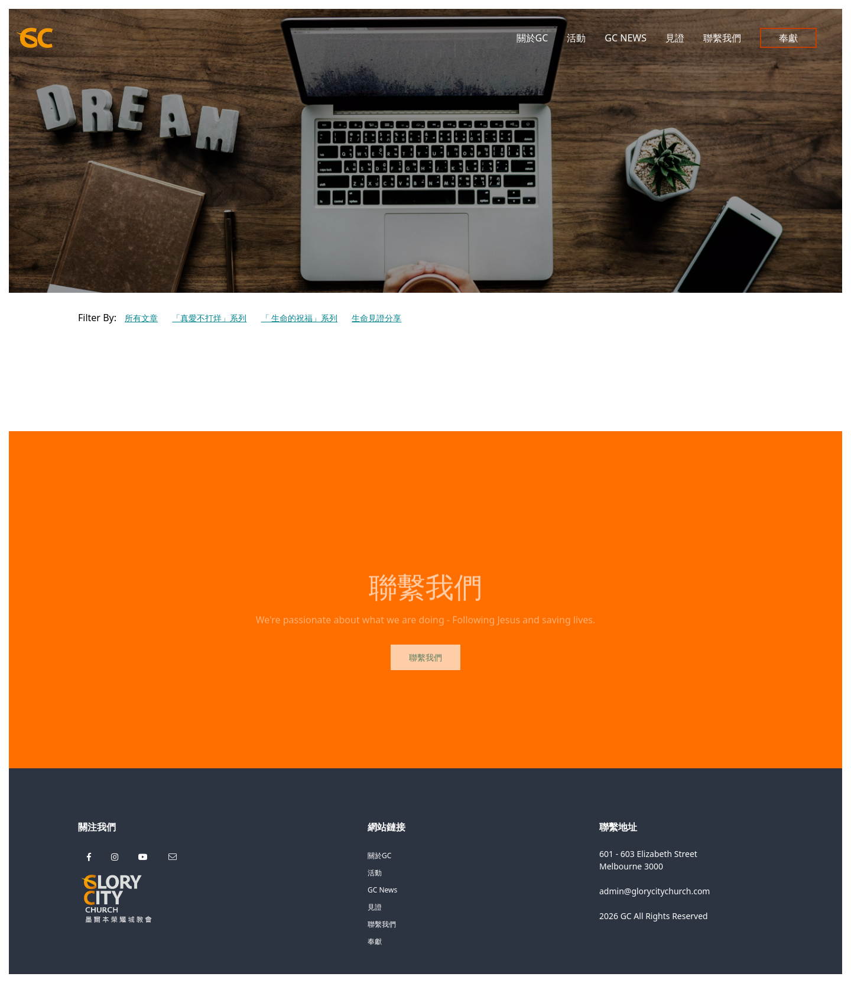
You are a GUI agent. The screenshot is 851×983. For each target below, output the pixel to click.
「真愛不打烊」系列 (209, 318)
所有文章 (141, 318)
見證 (674, 37)
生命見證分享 (376, 318)
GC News (626, 37)
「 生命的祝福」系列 (299, 318)
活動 (576, 37)
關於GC (532, 37)
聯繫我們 (722, 37)
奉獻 (788, 37)
